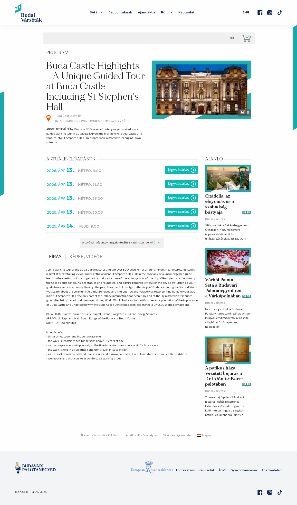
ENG (245, 12)
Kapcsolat (186, 12)
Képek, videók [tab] (86, 257)
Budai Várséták (215, 219)
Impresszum (185, 470)
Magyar (204, 435)
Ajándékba (146, 12)
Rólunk (166, 12)
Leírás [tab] (54, 257)
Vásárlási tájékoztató (177, 435)
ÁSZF (223, 470)
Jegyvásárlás (178, 170)
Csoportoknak (120, 12)
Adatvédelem (271, 470)
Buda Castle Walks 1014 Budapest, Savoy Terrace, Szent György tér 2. (92, 118)
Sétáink (96, 12)
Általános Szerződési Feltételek (100, 435)
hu (232, 38)
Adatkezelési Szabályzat (142, 435)
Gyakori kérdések (244, 470)
